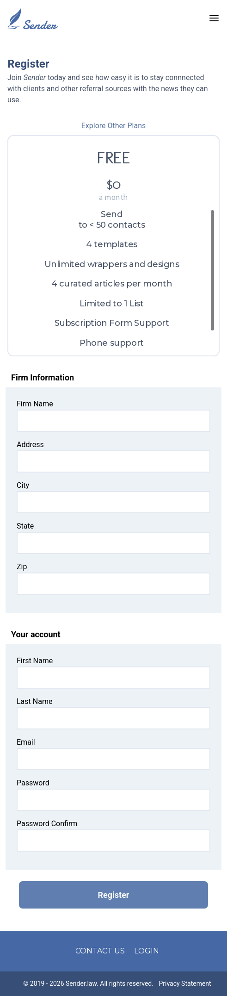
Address (30, 444)
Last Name (34, 701)
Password (33, 782)
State (25, 526)
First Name (35, 660)
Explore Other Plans (113, 125)
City (23, 485)
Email (26, 742)
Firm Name (35, 403)
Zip (22, 566)
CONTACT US (100, 950)
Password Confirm (47, 823)
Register (113, 895)
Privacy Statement (185, 983)
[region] (115, 278)
